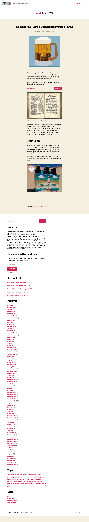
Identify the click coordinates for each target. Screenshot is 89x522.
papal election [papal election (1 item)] (9, 489)
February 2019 (11, 422)
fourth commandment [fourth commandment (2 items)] (16, 483)
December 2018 (12, 424)
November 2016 (12, 471)
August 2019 (11, 409)
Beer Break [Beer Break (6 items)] (10, 482)
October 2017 (11, 449)
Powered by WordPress (26, 518)
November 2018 (12, 426)
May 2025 (10, 330)
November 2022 (12, 377)
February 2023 (12, 371)
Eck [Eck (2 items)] (35, 482)
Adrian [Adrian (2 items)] (18, 480)
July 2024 (10, 345)
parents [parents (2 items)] (14, 489)
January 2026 (11, 315)
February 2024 (12, 354)
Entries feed (11, 504)
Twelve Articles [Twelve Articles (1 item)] (20, 491)
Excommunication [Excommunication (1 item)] (39, 482)
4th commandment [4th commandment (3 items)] (11, 480)
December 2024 (12, 337)
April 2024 (10, 349)
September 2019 (12, 407)
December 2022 (12, 375)
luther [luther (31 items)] (22, 486)
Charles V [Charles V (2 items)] (20, 482)
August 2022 (11, 379)
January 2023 (11, 373)
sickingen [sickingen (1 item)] (9, 491)
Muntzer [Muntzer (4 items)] (37, 487)
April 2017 (10, 462)
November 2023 (12, 356)
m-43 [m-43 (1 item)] (15, 487)
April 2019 (10, 418)
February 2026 (12, 313)
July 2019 (10, 411)
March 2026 (11, 311)
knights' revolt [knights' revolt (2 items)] (41, 483)
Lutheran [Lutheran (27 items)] (38, 486)
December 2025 (12, 318)
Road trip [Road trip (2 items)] (44, 489)
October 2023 (11, 358)
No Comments (50, 37)
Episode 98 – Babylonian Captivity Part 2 (19, 289)
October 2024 (11, 339)
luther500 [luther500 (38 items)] (29, 486)
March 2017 (11, 464)
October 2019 (11, 405)
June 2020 (10, 392)
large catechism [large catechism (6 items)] (11, 485)
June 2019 (10, 413)
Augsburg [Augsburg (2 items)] (25, 480)
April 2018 (10, 437)
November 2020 (12, 388)
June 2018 (10, 432)
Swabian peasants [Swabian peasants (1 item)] (14, 491)
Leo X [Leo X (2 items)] (18, 485)
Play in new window (38, 213)
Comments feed (12, 507)
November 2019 (12, 403)
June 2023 (10, 364)
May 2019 (10, 415)
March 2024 (11, 352)
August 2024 (11, 343)
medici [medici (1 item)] (27, 487)
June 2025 (10, 328)
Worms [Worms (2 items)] (8, 492)
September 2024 (12, 341)
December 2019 (12, 401)
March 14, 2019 (40, 37)
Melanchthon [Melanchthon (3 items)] (32, 487)
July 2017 (10, 456)
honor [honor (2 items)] (30, 483)
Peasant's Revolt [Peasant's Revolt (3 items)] (20, 489)
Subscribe (12, 275)
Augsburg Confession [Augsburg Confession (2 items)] (32, 480)
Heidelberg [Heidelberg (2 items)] (26, 483)
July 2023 (10, 362)
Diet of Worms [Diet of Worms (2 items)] (26, 482)
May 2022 (10, 384)
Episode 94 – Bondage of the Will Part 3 (19, 298)
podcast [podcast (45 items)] (28, 489)
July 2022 (10, 381)
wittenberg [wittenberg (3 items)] (43, 491)
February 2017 (11, 466)
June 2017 (10, 458)
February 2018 (11, 441)
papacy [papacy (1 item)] (41, 487)
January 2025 (11, 335)
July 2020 (10, 390)
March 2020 (11, 396)
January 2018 (11, 443)
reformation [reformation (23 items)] (37, 489)
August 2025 (11, 326)
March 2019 (11, 420)
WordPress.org (12, 509)
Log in (9, 502)
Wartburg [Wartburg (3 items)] (38, 491)
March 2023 (11, 369)
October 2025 (11, 322)
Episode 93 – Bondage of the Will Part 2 (19, 301)
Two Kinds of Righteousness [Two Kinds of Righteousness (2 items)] (29, 491)
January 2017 (11, 469)
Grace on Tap (15, 518)
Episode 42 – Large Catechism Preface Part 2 (44, 30)
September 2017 (12, 452)
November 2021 (12, 386)
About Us (78, 4)
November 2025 (12, 320)
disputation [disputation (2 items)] (31, 482)
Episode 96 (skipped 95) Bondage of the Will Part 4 (23, 295)
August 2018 (11, 430)
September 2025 (12, 324)
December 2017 (12, 445)
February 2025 (12, 332)
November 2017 (12, 447)
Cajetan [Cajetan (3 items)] (15, 482)
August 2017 (11, 454)
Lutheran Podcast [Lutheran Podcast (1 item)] (10, 487)
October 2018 (11, 428)
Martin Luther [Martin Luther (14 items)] (20, 487)
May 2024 (10, 347)
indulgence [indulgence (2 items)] (35, 483)
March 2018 (11, 439)
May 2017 (10, 460)
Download (58, 94)
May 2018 (10, 435)
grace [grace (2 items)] (22, 483)
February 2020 (12, 398)
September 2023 (12, 360)
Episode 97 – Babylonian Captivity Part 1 (19, 292)
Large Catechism (31, 94)
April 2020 (10, 394)
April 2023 (10, 366)
